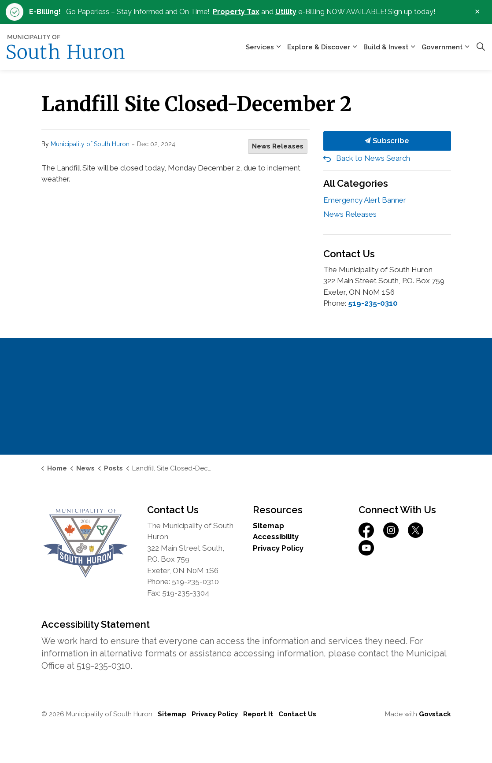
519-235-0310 (373, 303)
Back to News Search (373, 158)
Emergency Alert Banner (364, 200)
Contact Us (297, 714)
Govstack (435, 714)
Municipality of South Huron (90, 144)
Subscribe (387, 141)
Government (442, 47)
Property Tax (236, 11)
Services (260, 47)
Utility (285, 11)
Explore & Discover (318, 47)
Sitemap (268, 525)
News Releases (277, 146)
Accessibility (276, 536)
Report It (258, 714)
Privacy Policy (278, 548)
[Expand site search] (480, 47)
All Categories (355, 183)
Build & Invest (385, 47)
